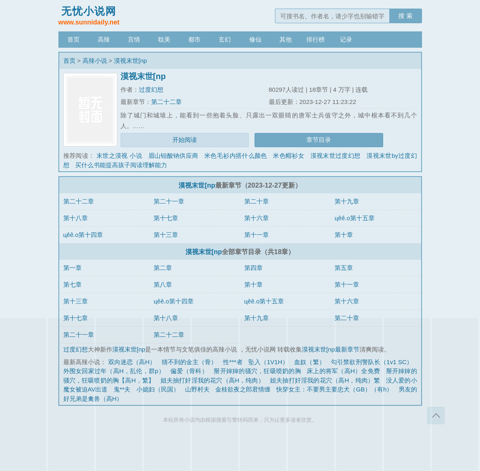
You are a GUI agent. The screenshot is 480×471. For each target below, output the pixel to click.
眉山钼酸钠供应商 (173, 155)
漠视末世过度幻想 (335, 155)
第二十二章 (166, 101)
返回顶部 (435, 415)
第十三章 (166, 234)
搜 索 (405, 15)
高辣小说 (95, 60)
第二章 (163, 267)
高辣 (104, 39)
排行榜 (315, 39)
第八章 (163, 284)
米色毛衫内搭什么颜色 (235, 155)
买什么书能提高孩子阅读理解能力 (121, 164)
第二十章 (256, 201)
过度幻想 (151, 89)
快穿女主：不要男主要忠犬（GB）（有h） (334, 389)
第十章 (344, 234)
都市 (194, 39)
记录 (346, 39)
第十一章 (256, 234)
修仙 (255, 39)
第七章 (72, 284)
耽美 (164, 39)
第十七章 (166, 217)
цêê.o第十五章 (355, 217)
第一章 (72, 267)
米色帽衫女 (288, 155)
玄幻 (225, 39)
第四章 (253, 267)
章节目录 (318, 139)
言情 (134, 39)
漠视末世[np (130, 60)
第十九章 (347, 201)
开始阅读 (184, 139)
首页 (73, 39)
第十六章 (256, 217)
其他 (285, 39)
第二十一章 (169, 201)
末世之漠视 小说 (119, 155)
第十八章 (75, 217)
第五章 (344, 267)
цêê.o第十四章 (83, 234)
